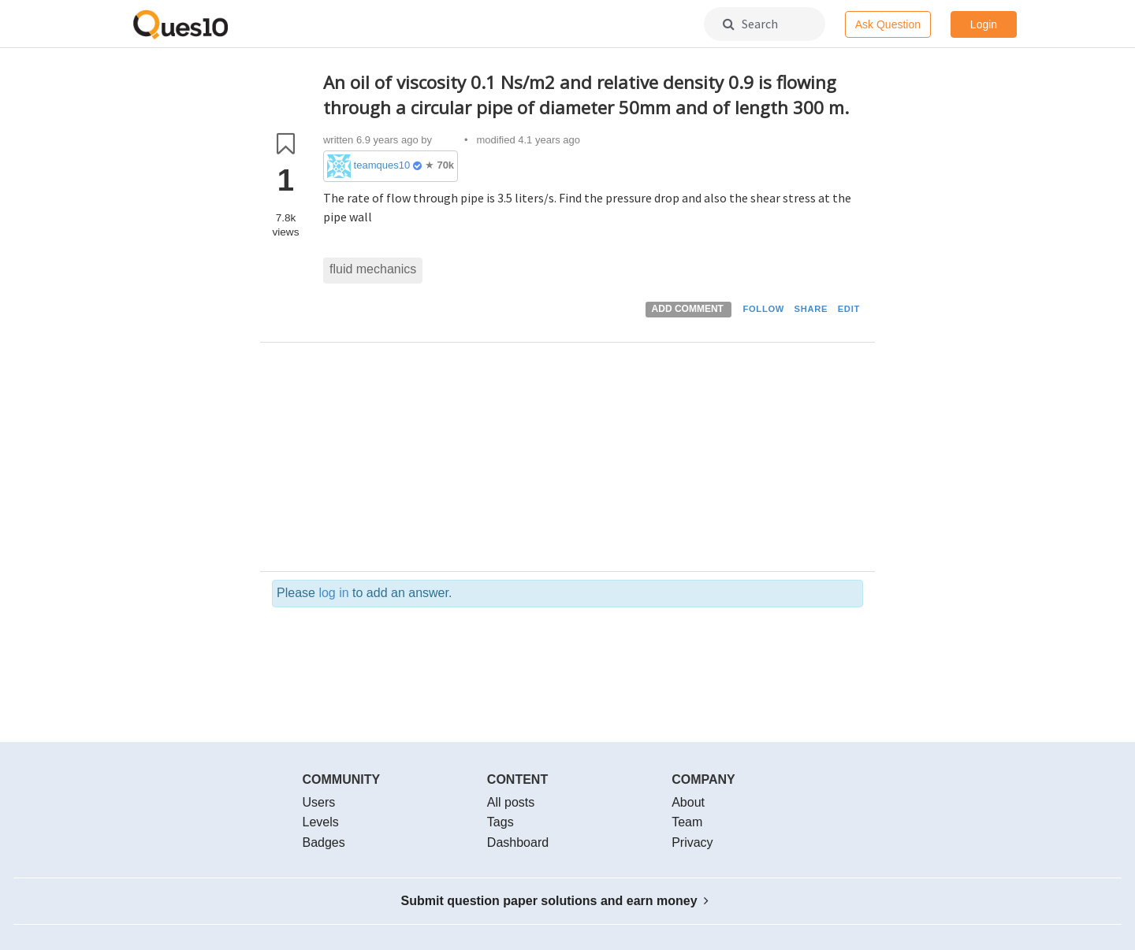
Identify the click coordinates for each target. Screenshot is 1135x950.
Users (319, 802)
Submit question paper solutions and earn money (555, 900)
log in (333, 592)
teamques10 (382, 165)
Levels (321, 822)
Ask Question (888, 24)
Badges (324, 842)
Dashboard (518, 842)
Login (983, 24)
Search (750, 24)
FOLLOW (763, 309)
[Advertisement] (593, 461)
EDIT (849, 309)
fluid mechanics (372, 269)
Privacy (692, 842)
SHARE (811, 309)
